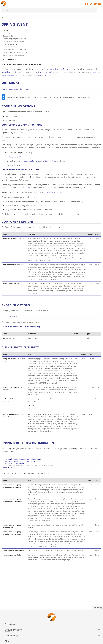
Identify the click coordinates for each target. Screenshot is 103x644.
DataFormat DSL (23, 187)
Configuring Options (9, 36)
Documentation (13, 629)
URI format (6, 33)
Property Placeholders (52, 192)
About (8, 641)
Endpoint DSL (7, 187)
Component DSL (15, 157)
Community (11, 635)
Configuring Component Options (15, 39)
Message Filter (45, 75)
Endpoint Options (9, 47)
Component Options (10, 44)
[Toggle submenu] (2, 17)
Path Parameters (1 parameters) (15, 50)
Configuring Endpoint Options (14, 41)
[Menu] (99, 10)
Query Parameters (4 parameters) (15, 52)
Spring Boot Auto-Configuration (13, 55)
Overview (10, 624)
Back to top (97, 607)
